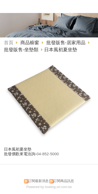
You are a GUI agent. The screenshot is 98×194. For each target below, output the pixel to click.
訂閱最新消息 (38, 181)
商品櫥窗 (30, 42)
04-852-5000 (48, 154)
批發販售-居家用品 (65, 42)
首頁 (8, 42)
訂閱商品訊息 (64, 181)
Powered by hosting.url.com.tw (49, 187)
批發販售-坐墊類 (21, 49)
